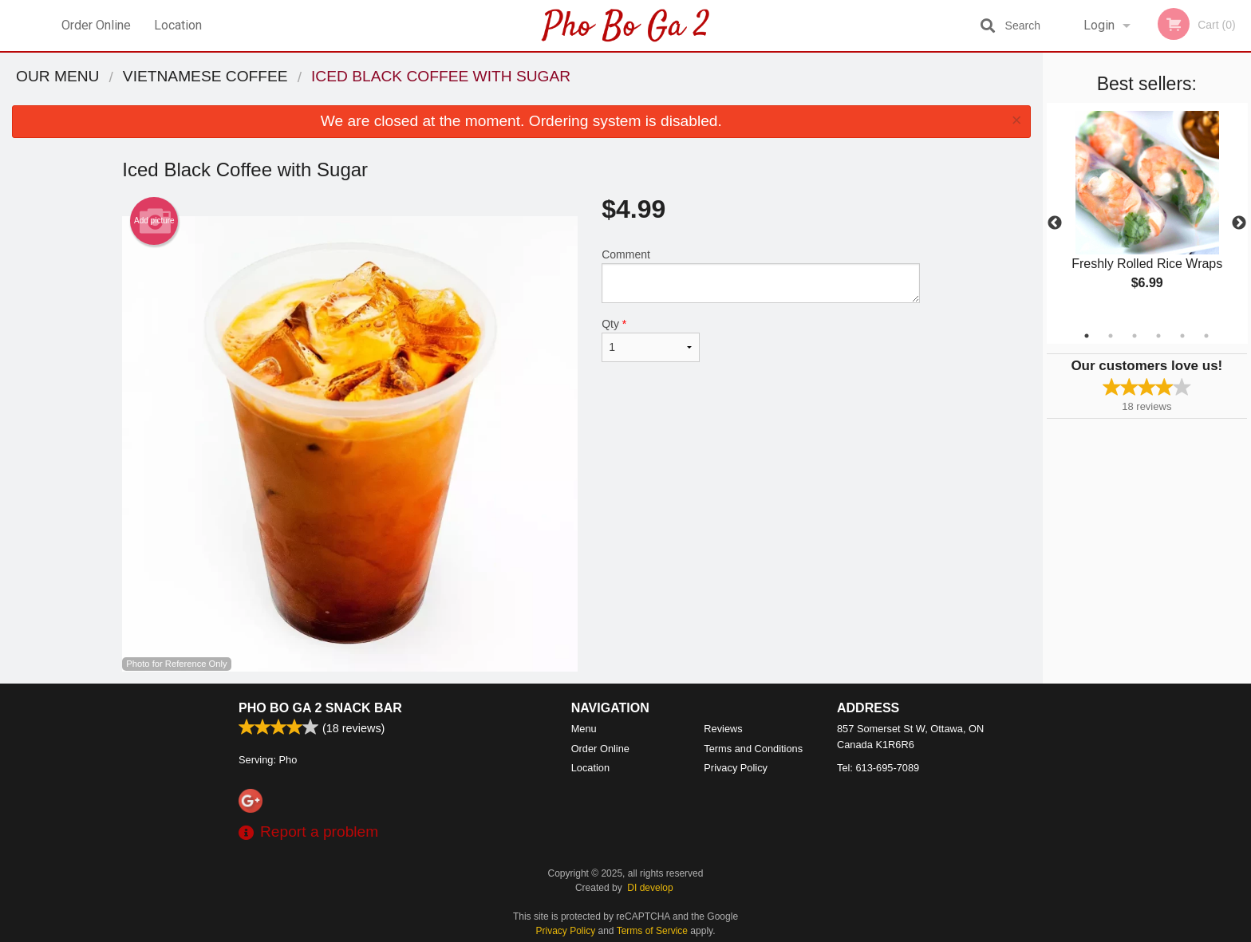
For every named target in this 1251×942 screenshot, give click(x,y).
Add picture (154, 221)
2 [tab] (1111, 336)
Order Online (96, 25)
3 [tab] (1134, 336)
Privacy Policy (736, 768)
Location (178, 25)
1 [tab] (1087, 336)
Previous (1055, 223)
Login (1099, 25)
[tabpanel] (1147, 214)
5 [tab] (1182, 336)
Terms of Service (652, 930)
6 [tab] (1206, 336)
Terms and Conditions (753, 749)
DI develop (650, 887)
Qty (650, 339)
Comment (761, 275)
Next (1239, 223)
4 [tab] (1158, 336)
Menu (584, 729)
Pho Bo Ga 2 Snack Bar (320, 708)
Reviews (723, 729)
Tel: (878, 768)
